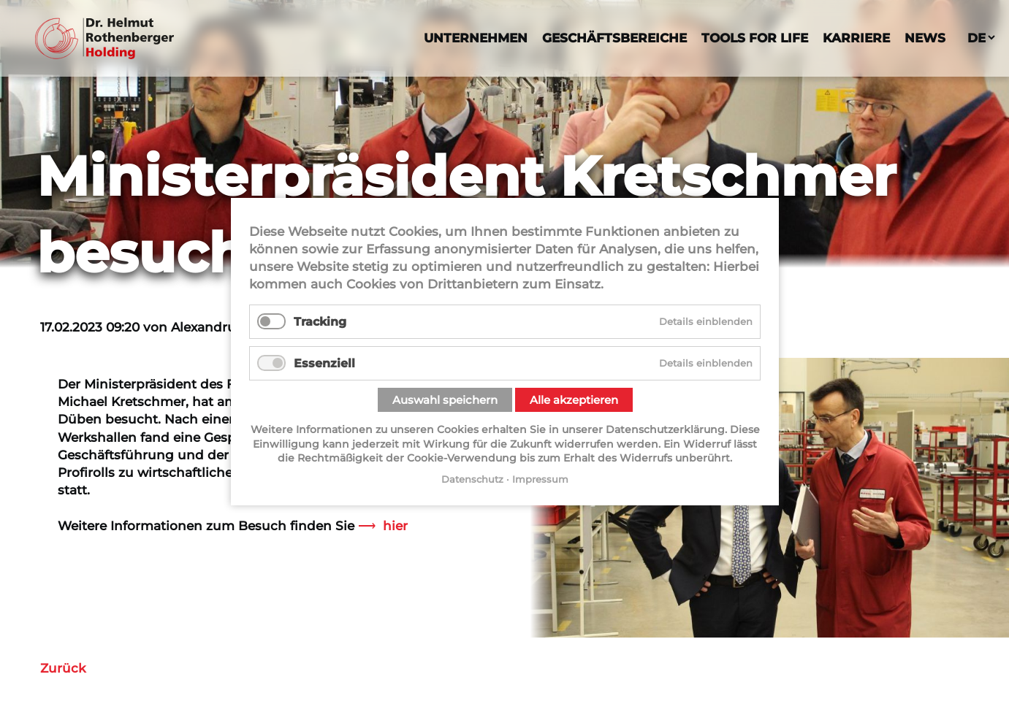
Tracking (320, 322)
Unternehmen (476, 37)
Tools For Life (754, 37)
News (925, 37)
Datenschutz (472, 479)
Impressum (540, 479)
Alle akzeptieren (573, 400)
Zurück (62, 668)
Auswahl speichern (444, 400)
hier (395, 525)
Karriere (856, 37)
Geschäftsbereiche (614, 37)
